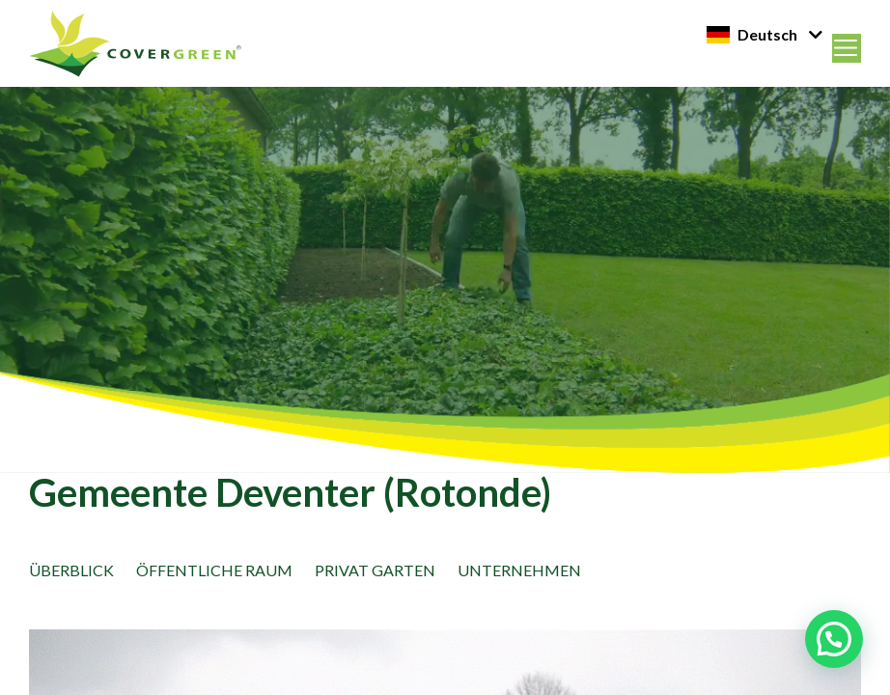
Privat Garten (375, 570)
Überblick (71, 570)
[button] (834, 639)
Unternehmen (519, 570)
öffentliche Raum (214, 570)
